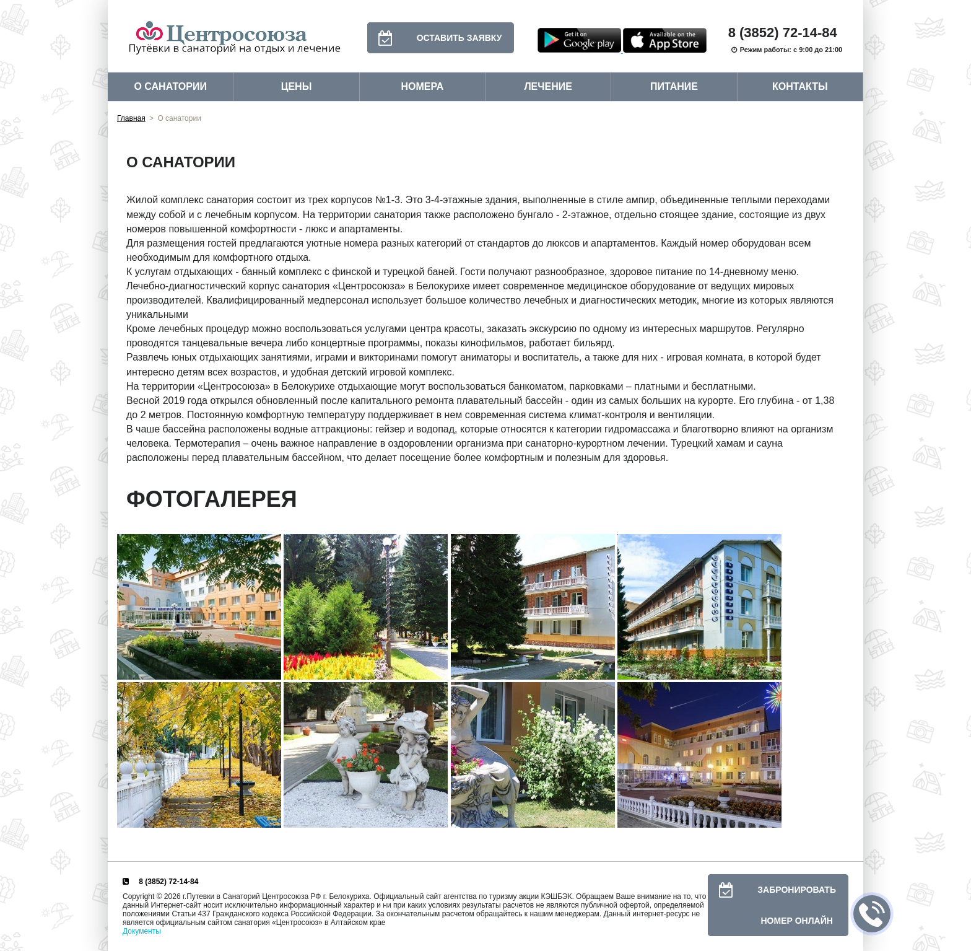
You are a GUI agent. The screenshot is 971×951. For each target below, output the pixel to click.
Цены (296, 86)
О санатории (170, 86)
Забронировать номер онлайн (772, 905)
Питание (674, 86)
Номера (422, 86)
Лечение (548, 86)
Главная (131, 118)
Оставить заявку (434, 37)
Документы (142, 931)
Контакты (800, 86)
